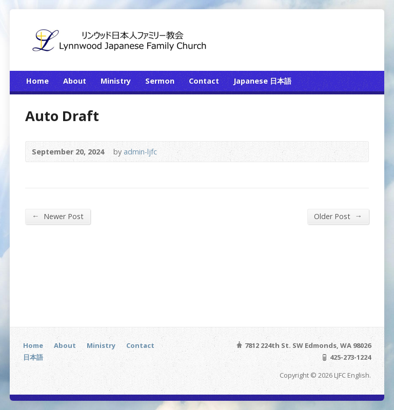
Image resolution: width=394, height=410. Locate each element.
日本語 (33, 357)
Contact (204, 81)
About (74, 81)
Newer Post (57, 216)
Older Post (338, 216)
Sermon (159, 81)
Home (37, 81)
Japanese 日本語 (262, 81)
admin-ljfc (140, 152)
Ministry (116, 81)
